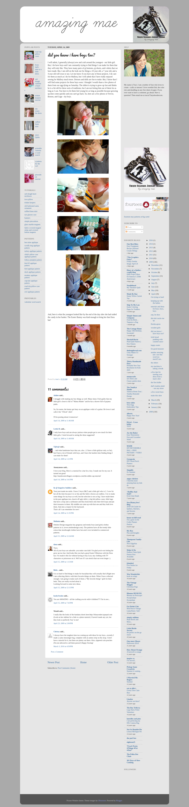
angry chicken (132, 479)
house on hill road (134, 518)
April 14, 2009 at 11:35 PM (64, 513)
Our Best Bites (132, 244)
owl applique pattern (32, 292)
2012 (151, 251)
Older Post (112, 662)
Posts (129, 227)
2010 (151, 258)
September (155, 276)
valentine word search (33, 302)
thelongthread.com (134, 350)
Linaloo (130, 699)
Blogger (119, 801)
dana (55, 544)
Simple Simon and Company (134, 317)
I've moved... (131, 661)
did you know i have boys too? (157, 332)
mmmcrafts (131, 377)
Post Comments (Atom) (66, 668)
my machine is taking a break (157, 367)
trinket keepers (30, 203)
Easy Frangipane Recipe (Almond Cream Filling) (133, 248)
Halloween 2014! (133, 643)
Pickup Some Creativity (132, 668)
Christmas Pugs (132, 587)
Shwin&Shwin (132, 340)
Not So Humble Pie (134, 729)
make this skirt (156, 395)
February (155, 404)
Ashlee (56, 395)
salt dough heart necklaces (30, 195)
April (153, 294)
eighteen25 (131, 742)
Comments (131, 232)
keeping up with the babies (157, 302)
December (155, 265)
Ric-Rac (130, 531)
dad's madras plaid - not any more (158, 387)
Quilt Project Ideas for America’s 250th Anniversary (134, 276)
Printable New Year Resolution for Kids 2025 (134, 368)
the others (154, 363)
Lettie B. (57, 429)
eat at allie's (131, 688)
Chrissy (57, 632)
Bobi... (56, 570)
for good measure (157, 349)
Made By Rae (132, 294)
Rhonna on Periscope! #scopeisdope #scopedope (134, 598)
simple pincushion (31, 221)
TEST (129, 426)
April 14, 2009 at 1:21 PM (63, 459)
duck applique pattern (33, 272)
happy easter (155, 345)
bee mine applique (31, 242)
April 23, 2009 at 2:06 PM (63, 623)
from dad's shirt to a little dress (38, 69)
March (154, 400)
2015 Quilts (37, 136)
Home (83, 662)
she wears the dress (38, 111)
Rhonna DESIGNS (134, 593)
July (153, 283)
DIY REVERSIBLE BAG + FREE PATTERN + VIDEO (134, 450)
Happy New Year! (133, 416)
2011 (151, 255)
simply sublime (133, 617)
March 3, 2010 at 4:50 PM (63, 646)
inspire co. (131, 658)
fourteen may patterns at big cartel (136, 217)
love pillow (29, 199)
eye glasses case (30, 215)
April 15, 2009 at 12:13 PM (64, 588)
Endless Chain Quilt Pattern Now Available (134, 554)
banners (27, 218)
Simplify (130, 470)
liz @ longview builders (63, 488)
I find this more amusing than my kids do (134, 483)
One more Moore (133, 641)
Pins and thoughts (133, 533)
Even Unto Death (133, 496)
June (153, 287)
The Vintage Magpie (131, 584)
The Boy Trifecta (133, 708)
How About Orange (134, 650)
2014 (151, 244)
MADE (129, 446)
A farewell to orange (134, 652)
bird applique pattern (32, 269)
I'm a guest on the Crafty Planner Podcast (133, 522)
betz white (131, 403)
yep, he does (155, 315)
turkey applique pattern (33, 251)
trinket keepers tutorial (38, 97)
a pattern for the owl (38, 163)
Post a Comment (57, 652)
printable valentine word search (38, 151)
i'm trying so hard (157, 297)
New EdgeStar (132, 544)
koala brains (58, 596)
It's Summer (131, 472)
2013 (151, 247)
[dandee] (130, 563)
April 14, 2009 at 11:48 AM (64, 438)
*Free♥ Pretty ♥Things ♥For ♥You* (132, 748)
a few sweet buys (157, 392)
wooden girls (155, 328)
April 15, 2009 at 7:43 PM (63, 603)
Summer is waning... (134, 671)
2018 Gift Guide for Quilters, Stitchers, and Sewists (134, 509)
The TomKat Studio (132, 388)
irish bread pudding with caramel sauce (157, 339)
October (154, 272)
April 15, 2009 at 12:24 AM (64, 536)
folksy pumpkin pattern (33, 260)
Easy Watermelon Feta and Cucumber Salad (134, 437)
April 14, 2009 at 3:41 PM (63, 480)
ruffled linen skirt (37, 124)
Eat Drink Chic (133, 606)
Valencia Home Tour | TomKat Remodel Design (134, 394)
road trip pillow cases (38, 54)
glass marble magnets (32, 224)
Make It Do (131, 550)
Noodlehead (131, 285)
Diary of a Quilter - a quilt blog (134, 271)
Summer (130, 682)
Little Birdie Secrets (132, 629)
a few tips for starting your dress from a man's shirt (156, 375)
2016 (151, 240)
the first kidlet (156, 382)
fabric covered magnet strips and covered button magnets (33, 230)
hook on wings (132, 576)
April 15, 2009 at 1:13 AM (63, 562)
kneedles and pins (134, 719)
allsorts (130, 414)
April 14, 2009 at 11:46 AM (64, 421)
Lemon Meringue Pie (134, 732)
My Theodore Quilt (133, 288)
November (155, 269)
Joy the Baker (132, 433)
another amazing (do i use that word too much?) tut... (157, 355)
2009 (151, 262)
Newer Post (54, 662)
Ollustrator (102, 801)
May (153, 290)
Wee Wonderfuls (133, 574)
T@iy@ (57, 447)
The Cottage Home (134, 329)
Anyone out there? (133, 701)
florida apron (155, 324)
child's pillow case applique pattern (31, 255)
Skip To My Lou (133, 305)
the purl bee (131, 738)
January (154, 407)
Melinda (57, 521)
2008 (151, 412)
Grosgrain (131, 459)
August (154, 280)
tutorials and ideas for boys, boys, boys (157, 309)
